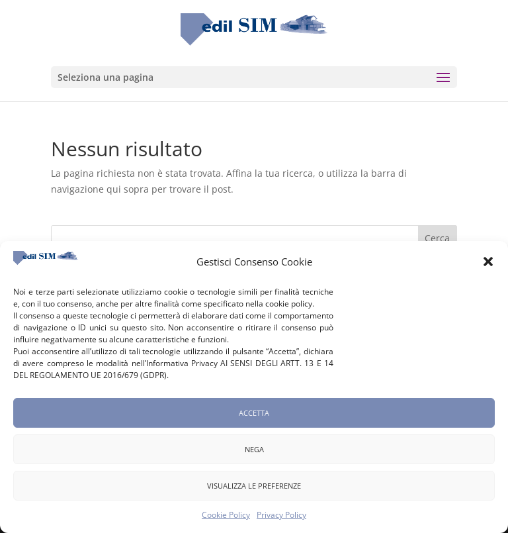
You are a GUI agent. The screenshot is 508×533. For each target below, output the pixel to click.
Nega (254, 453)
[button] (488, 266)
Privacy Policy (281, 519)
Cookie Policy (226, 519)
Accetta (254, 417)
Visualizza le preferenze (254, 490)
